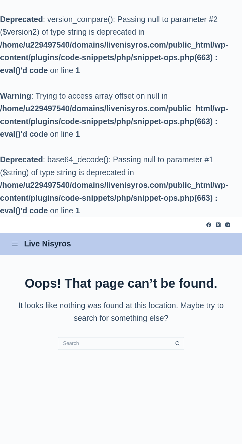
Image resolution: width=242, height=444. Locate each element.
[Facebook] (208, 224)
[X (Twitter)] (218, 224)
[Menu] (15, 244)
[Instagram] (227, 224)
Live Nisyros (47, 243)
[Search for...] (114, 343)
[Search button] (177, 343)
